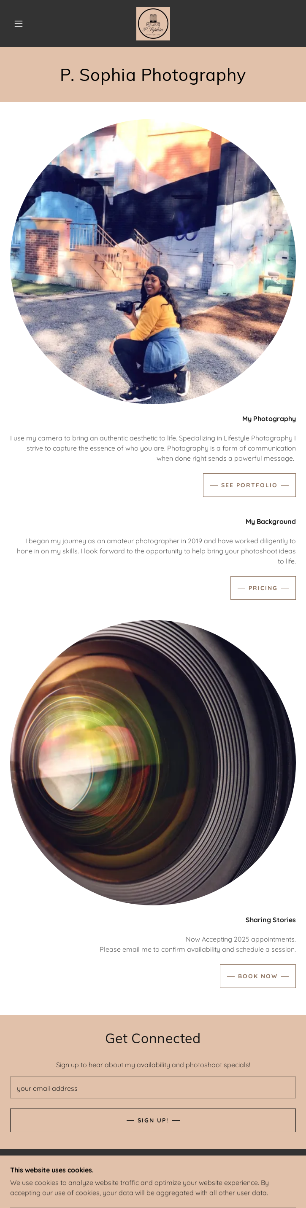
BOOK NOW (258, 976)
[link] (153, 23)
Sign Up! (153, 1120)
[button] (24, 23)
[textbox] (153, 1087)
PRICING (263, 588)
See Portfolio (249, 485)
